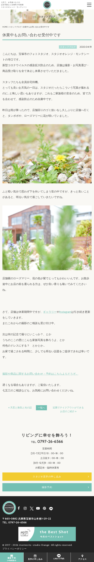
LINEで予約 (58, 557)
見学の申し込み (35, 557)
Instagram (65, 311)
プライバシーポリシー (14, 548)
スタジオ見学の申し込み (47, 476)
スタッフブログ (15, 27)
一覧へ (41, 407)
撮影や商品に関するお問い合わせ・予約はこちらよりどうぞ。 (40, 373)
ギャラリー (50, 311)
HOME (5, 27)
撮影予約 (47, 487)
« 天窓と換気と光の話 (20, 407)
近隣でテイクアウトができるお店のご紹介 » (68, 409)
